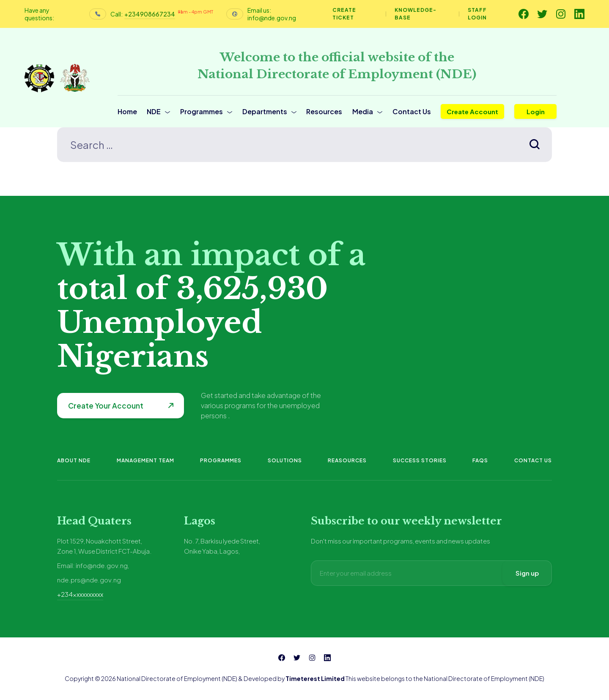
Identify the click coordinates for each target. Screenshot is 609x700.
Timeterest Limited (315, 678)
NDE (154, 111)
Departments (264, 111)
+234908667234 (149, 14)
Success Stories (420, 460)
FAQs (480, 460)
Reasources (347, 460)
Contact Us (411, 111)
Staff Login (477, 14)
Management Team (145, 460)
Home (127, 111)
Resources (324, 111)
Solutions (285, 460)
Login (536, 111)
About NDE (74, 460)
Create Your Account (105, 405)
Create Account (472, 111)
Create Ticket (344, 14)
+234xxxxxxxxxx (80, 594)
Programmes (201, 111)
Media (362, 111)
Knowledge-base (415, 14)
